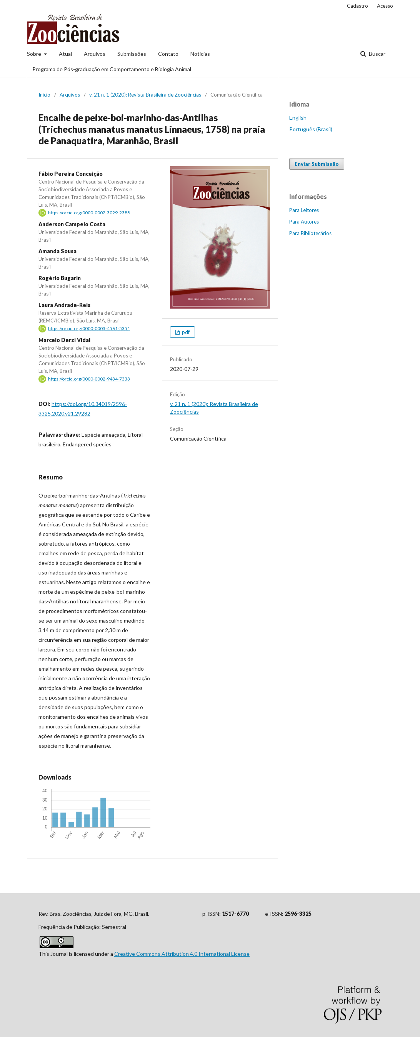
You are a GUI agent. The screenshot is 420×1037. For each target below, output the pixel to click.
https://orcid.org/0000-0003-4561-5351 (89, 328)
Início (44, 95)
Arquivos (94, 53)
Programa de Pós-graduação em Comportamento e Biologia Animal (111, 69)
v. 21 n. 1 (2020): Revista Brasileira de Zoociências (145, 95)
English (298, 117)
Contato (168, 53)
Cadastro (357, 6)
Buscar (376, 53)
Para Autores (304, 222)
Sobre (34, 53)
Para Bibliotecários (310, 233)
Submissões (131, 53)
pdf (185, 332)
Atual (65, 53)
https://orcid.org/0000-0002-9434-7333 (89, 379)
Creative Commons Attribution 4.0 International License (182, 953)
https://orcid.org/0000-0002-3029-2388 (89, 212)
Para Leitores (304, 210)
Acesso (385, 6)
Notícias (200, 53)
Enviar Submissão (317, 164)
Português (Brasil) (310, 129)
